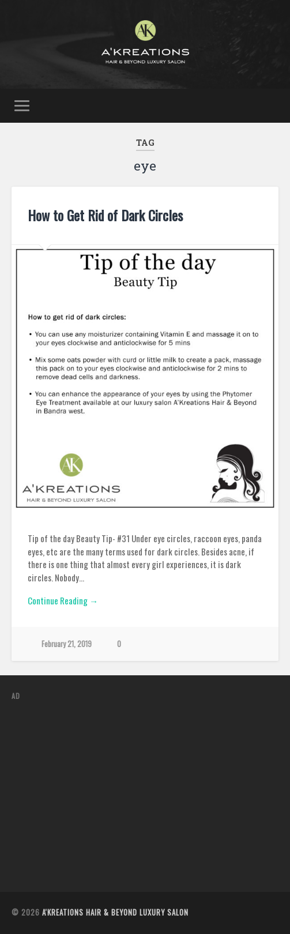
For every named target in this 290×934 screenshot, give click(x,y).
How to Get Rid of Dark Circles (105, 215)
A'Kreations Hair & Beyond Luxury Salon (115, 912)
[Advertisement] (150, 791)
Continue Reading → (63, 600)
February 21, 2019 (67, 643)
